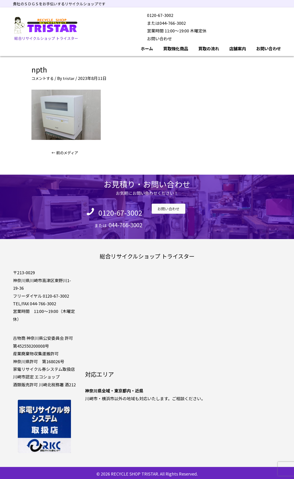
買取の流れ (208, 47)
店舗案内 (237, 47)
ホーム (147, 47)
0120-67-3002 (113, 210)
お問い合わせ (159, 37)
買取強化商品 (175, 47)
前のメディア (67, 151)
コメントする (43, 76)
